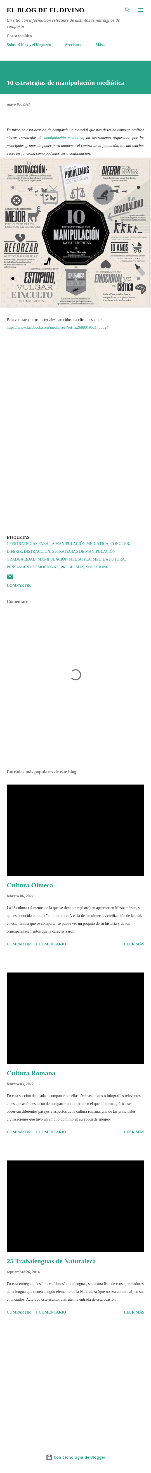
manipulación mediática (63, 138)
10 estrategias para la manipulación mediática (57, 544)
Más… (101, 45)
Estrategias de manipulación (83, 551)
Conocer (119, 544)
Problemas (72, 567)
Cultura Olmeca (30, 885)
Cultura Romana (31, 1073)
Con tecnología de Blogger (75, 1457)
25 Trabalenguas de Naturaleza (51, 1261)
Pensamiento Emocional (33, 567)
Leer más (134, 944)
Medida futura (109, 559)
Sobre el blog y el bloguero (29, 45)
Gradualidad (21, 559)
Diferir (14, 551)
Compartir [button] (19, 585)
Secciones (73, 45)
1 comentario (51, 944)
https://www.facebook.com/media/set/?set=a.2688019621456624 (57, 327)
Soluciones (98, 567)
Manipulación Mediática (64, 559)
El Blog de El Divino (45, 10)
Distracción (37, 551)
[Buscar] (127, 10)
